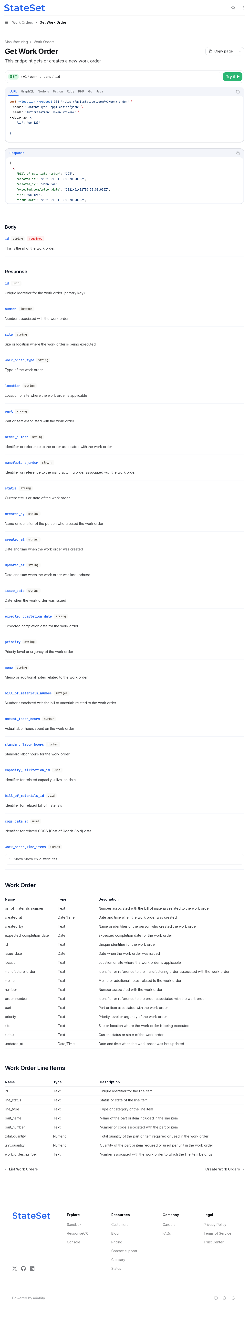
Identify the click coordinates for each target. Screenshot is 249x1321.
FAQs (167, 1233)
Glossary (118, 1260)
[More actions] (242, 7)
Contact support (124, 1251)
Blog (115, 1233)
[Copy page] (220, 51)
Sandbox (74, 1224)
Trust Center (214, 1242)
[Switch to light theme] (224, 1298)
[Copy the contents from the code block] (238, 92)
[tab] (13, 91)
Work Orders (44, 42)
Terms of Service (217, 1233)
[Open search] (233, 8)
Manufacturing (16, 42)
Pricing (116, 1242)
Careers (169, 1224)
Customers (119, 1224)
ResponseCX (77, 1233)
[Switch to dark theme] (233, 1298)
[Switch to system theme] (215, 1298)
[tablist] (119, 92)
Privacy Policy (215, 1224)
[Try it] (232, 76)
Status (116, 1268)
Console (73, 1242)
